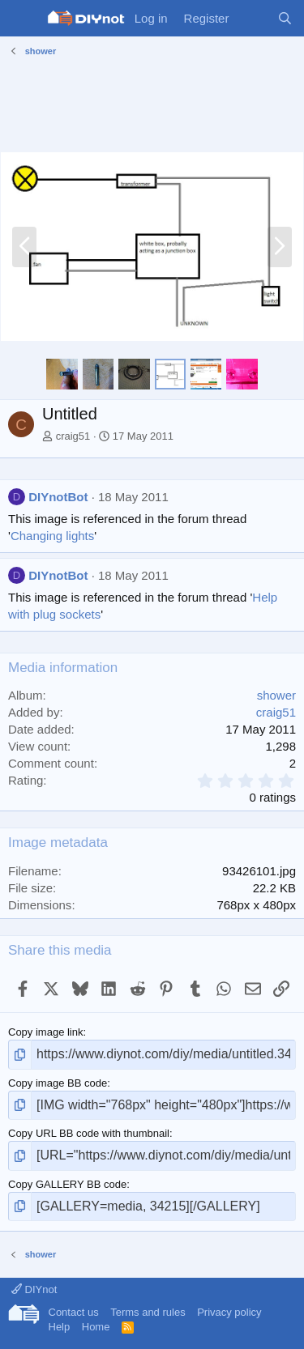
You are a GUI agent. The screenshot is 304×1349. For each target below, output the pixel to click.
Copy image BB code (57, 1083)
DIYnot (34, 1289)
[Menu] (22, 18)
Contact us (74, 1312)
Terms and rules (147, 1312)
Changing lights (52, 536)
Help (60, 1327)
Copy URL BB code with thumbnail (88, 1133)
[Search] (285, 18)
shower (276, 695)
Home (96, 1327)
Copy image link (45, 1032)
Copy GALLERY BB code (67, 1184)
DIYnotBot (58, 497)
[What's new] (252, 18)
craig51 (73, 436)
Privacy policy (229, 1312)
